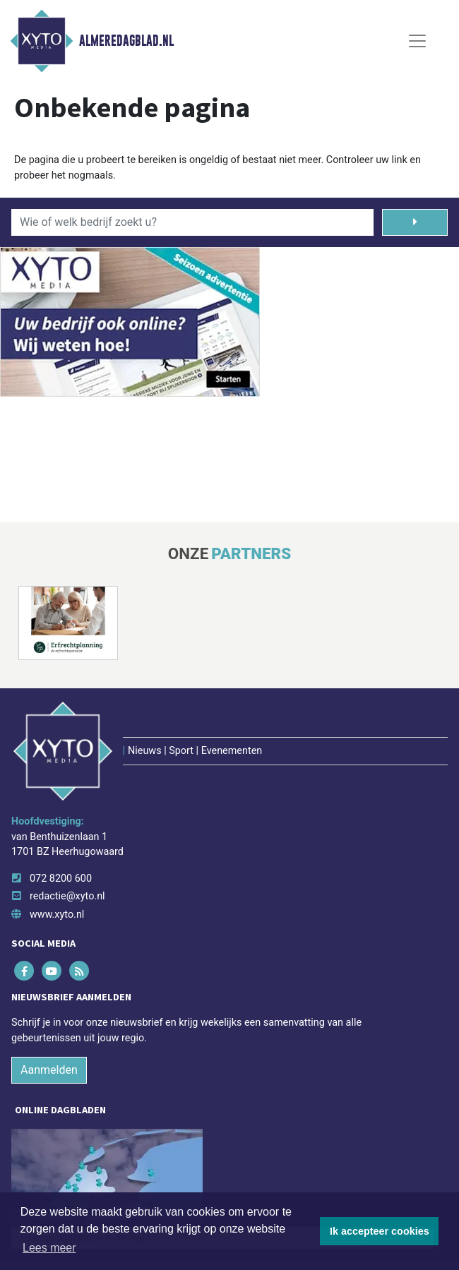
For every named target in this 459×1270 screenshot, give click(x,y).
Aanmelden (49, 1070)
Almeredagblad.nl (126, 41)
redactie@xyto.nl (67, 896)
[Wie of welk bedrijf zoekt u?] (192, 222)
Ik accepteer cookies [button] (379, 1231)
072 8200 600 (61, 879)
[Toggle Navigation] (417, 41)
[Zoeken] (415, 222)
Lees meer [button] (49, 1248)
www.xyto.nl (57, 915)
